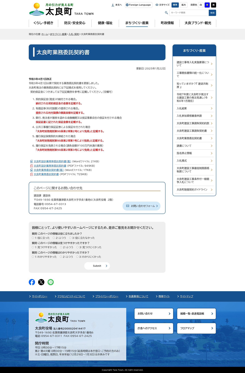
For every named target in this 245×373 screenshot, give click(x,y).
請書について (184, 146)
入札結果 (182, 108)
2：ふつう (60, 238)
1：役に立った (42, 238)
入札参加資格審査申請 (189, 115)
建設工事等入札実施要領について (193, 64)
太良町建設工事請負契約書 (192, 130)
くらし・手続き (43, 22)
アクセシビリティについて (71, 296)
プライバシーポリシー (106, 296)
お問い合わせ (145, 313)
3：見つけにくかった (90, 247)
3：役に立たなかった (83, 238)
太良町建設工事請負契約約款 (193, 123)
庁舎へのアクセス (147, 328)
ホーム (45, 34)
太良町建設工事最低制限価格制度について (193, 170)
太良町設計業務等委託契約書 (50, 166)
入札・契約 (74, 34)
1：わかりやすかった (45, 257)
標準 (175, 5)
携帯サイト (164, 296)
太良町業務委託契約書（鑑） (49, 170)
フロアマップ (187, 328)
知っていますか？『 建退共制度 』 (192, 85)
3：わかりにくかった (89, 257)
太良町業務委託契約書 (189, 138)
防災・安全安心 (74, 22)
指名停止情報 (184, 153)
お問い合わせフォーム (143, 206)
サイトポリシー (39, 296)
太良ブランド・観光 (198, 22)
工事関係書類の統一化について (193, 74)
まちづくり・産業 (137, 22)
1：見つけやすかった (45, 247)
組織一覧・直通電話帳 (192, 313)
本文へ (118, 5)
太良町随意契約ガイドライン (192, 189)
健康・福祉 (105, 22)
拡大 (184, 5)
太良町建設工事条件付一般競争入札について (193, 180)
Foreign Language (140, 5)
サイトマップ (186, 296)
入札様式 (182, 160)
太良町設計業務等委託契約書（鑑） (52, 161)
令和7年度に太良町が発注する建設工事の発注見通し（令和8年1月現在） (192, 97)
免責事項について (138, 296)
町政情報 (167, 22)
